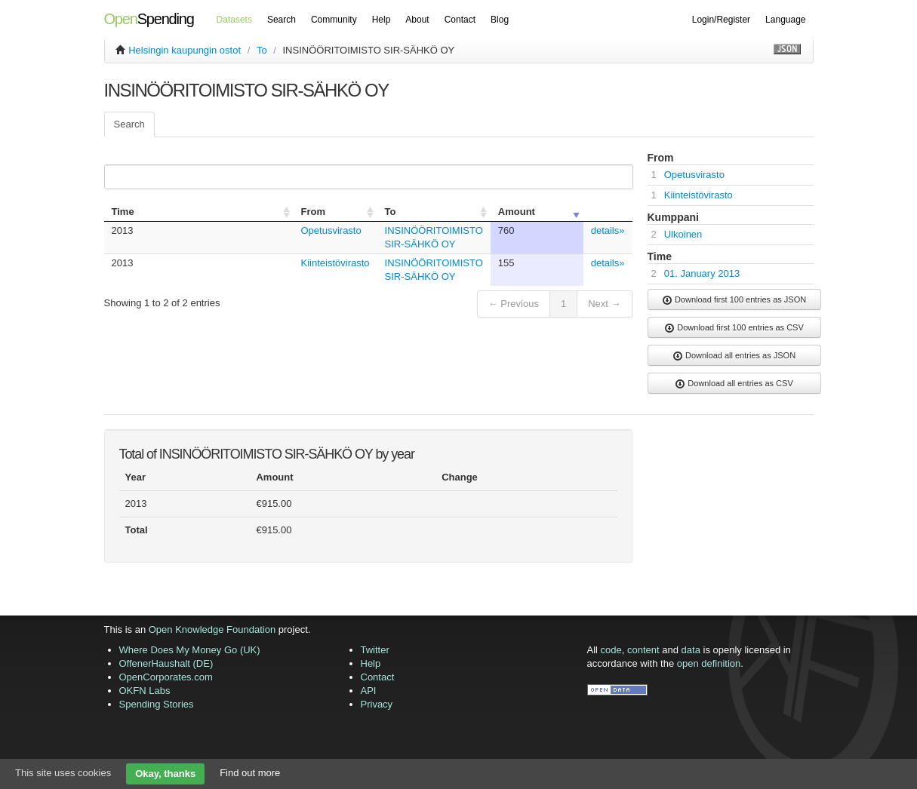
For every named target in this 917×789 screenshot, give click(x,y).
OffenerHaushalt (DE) (166, 663)
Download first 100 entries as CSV (734, 328)
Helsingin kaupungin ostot (184, 50)
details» (608, 230)
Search (281, 19)
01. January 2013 (702, 273)
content (643, 649)
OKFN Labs (145, 690)
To (262, 50)
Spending (149, 19)
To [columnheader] (390, 211)
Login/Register (721, 19)
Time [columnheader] (123, 211)
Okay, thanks (165, 773)
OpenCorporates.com (166, 677)
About (417, 19)
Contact (460, 19)
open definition (709, 663)
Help (381, 19)
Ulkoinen (683, 234)
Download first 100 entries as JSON (734, 300)
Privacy (377, 704)
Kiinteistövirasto (335, 263)
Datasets (234, 19)
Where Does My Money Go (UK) (189, 649)
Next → (604, 303)
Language (785, 19)
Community (334, 19)
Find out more (250, 772)
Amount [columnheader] (516, 211)
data (691, 649)
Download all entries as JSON (733, 356)
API (369, 690)
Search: (365, 176)
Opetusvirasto (331, 230)
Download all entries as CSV (733, 384)
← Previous (513, 303)
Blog (500, 19)
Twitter (375, 649)
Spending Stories (156, 704)
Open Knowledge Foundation (212, 629)
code (611, 649)
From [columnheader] (313, 211)
